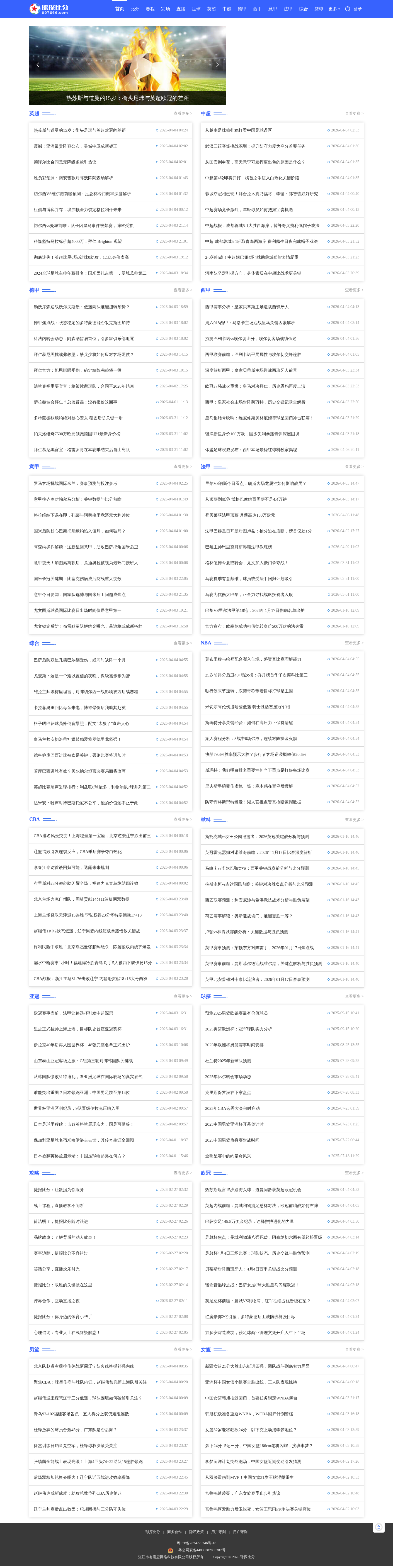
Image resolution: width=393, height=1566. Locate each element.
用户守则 (218, 1532)
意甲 (272, 8)
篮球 (318, 8)
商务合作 (174, 1532)
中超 (226, 8)
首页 (119, 8)
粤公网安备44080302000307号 (201, 1550)
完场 (165, 8)
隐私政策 (196, 1532)
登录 (357, 9)
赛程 (150, 8)
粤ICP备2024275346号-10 (196, 1543)
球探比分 (152, 1532)
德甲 (242, 8)
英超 (211, 8)
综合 (303, 8)
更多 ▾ (334, 8)
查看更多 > (183, 113)
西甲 (257, 8)
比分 (134, 8)
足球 (196, 8)
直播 (180, 8)
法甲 (288, 8)
